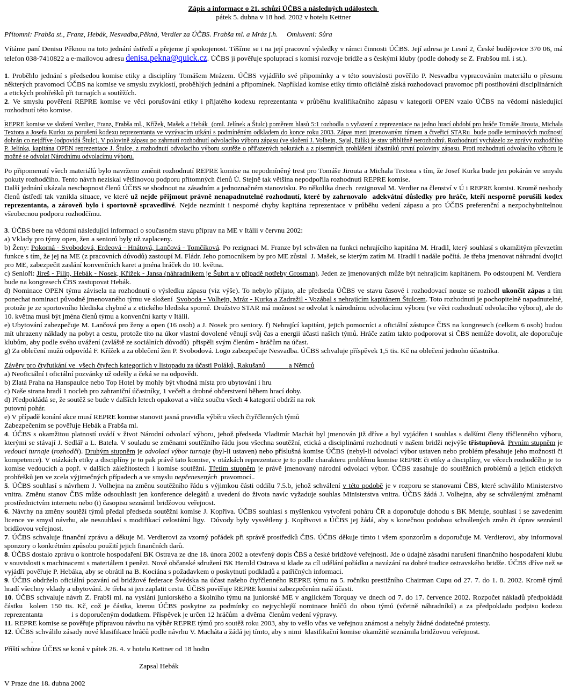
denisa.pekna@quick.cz (166, 57)
